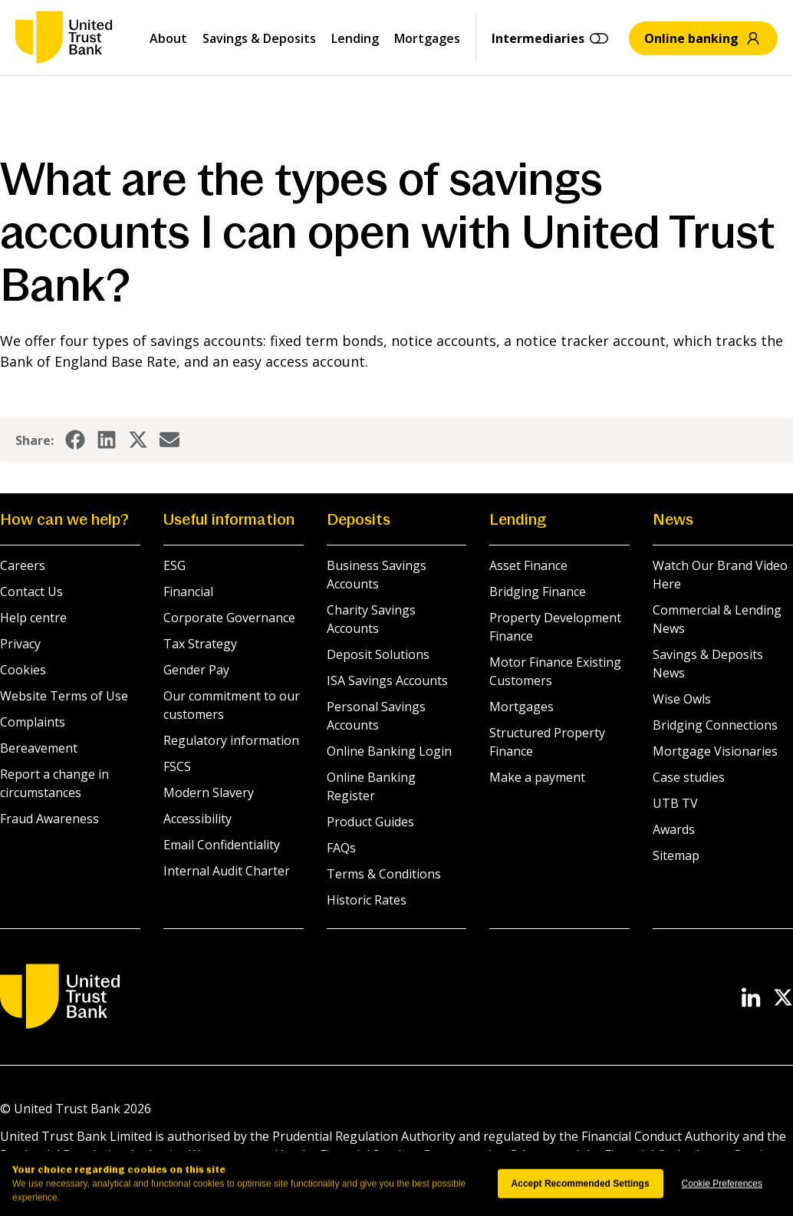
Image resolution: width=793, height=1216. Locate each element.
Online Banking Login (389, 751)
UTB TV (675, 803)
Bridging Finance (537, 591)
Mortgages (427, 38)
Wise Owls (682, 698)
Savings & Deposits (259, 38)
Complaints (32, 721)
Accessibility (197, 818)
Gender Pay (196, 669)
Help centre (33, 617)
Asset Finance (528, 565)
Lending (355, 38)
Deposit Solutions (378, 654)
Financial (188, 591)
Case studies (689, 777)
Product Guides (370, 821)
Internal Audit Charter (226, 870)
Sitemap (676, 855)
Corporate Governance (229, 617)
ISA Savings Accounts (387, 680)
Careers (22, 565)
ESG (174, 565)
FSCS (177, 766)
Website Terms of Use (64, 695)
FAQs (341, 847)
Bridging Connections (715, 725)
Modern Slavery (208, 792)
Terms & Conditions (384, 873)
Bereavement (38, 748)
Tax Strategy (200, 643)
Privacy (20, 643)
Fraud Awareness (49, 818)
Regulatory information (231, 740)
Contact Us (31, 591)
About (168, 38)
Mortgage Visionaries (715, 751)
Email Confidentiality (221, 844)
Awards (674, 829)
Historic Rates (366, 899)
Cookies (23, 669)
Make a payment (537, 777)
